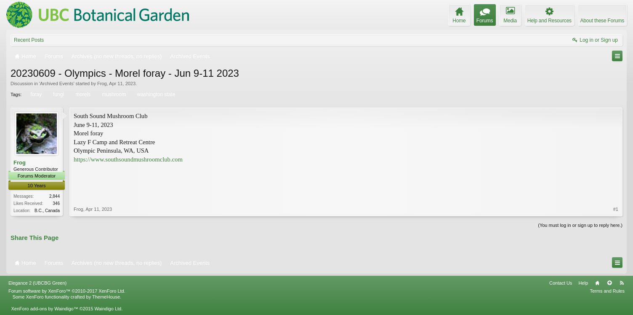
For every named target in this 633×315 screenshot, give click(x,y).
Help (583, 282)
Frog (102, 83)
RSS (622, 283)
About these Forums (602, 21)
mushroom (113, 94)
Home (597, 283)
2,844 (54, 196)
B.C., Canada (47, 210)
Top (609, 283)
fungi (58, 94)
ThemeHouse (106, 296)
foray (35, 94)
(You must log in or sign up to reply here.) (580, 225)
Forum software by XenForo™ (66, 290)
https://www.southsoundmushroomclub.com (128, 159)
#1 (615, 209)
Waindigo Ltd (107, 308)
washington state (155, 94)
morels (82, 94)
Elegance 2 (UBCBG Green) (37, 282)
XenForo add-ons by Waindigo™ (44, 308)
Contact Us (560, 282)
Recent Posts (29, 40)
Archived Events (56, 83)
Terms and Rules (607, 290)
